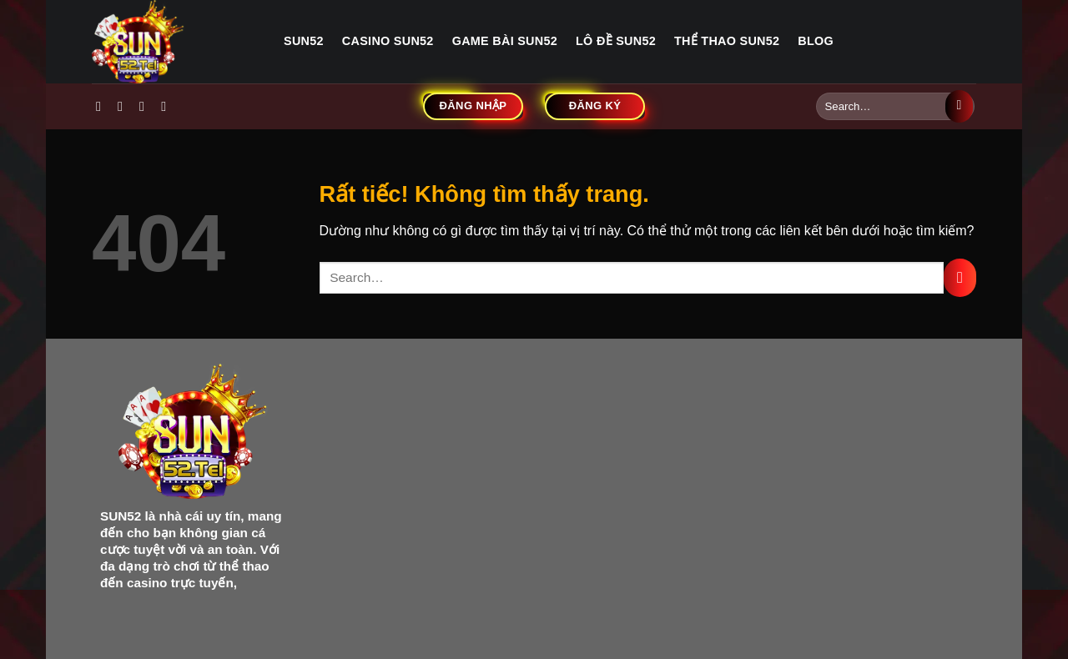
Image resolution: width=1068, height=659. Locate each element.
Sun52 (304, 41)
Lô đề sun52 (616, 41)
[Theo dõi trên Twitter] (146, 105)
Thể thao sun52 (726, 41)
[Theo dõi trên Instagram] (124, 105)
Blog (816, 41)
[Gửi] (959, 106)
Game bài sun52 (504, 41)
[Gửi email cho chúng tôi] (167, 105)
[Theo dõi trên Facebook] (102, 105)
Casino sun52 (388, 41)
